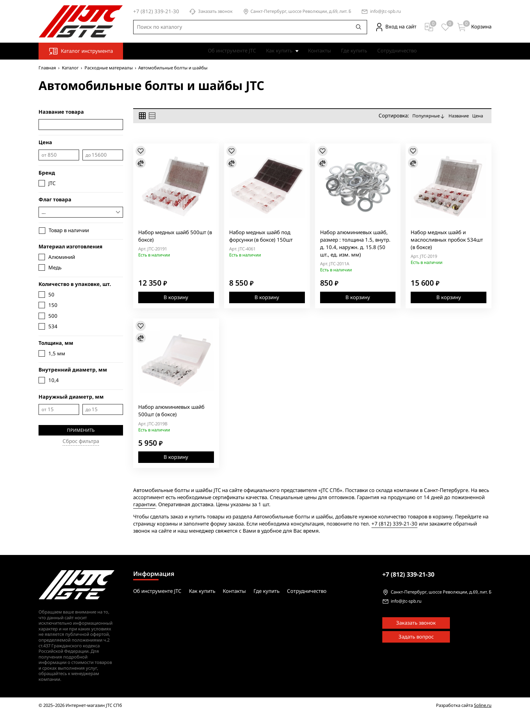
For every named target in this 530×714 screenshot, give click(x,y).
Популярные (428, 116)
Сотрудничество (397, 50)
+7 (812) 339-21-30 (394, 524)
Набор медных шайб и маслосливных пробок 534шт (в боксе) (447, 240)
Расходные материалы (109, 68)
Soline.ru (482, 705)
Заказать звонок (211, 11)
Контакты (319, 50)
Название (459, 116)
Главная (47, 68)
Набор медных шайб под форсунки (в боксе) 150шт (261, 236)
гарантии (144, 504)
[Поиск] (358, 27)
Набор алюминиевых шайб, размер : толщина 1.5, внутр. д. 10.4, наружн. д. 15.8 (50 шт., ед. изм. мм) (355, 244)
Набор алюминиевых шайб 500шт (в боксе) (171, 410)
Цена (477, 116)
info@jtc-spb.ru (385, 11)
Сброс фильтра (81, 441)
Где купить (354, 50)
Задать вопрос (416, 637)
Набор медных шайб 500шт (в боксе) (175, 236)
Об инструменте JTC (232, 50)
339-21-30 (408, 574)
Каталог (70, 68)
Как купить (279, 50)
